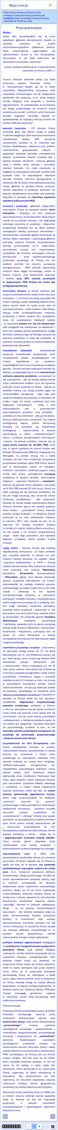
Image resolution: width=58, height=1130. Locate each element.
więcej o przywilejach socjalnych (22, 694)
